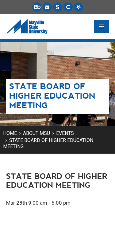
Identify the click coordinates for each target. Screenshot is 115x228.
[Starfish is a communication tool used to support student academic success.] (78, 7)
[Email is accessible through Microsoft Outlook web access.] (47, 7)
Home (10, 133)
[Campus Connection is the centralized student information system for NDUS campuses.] (68, 7)
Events (65, 133)
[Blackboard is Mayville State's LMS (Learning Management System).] (36, 7)
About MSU (36, 133)
